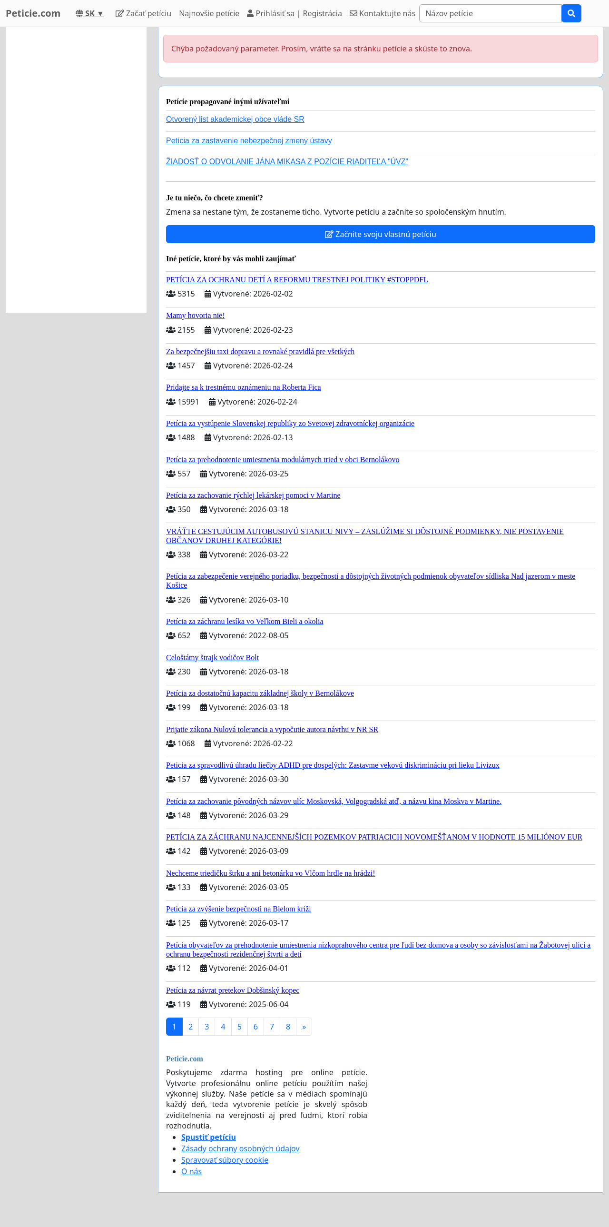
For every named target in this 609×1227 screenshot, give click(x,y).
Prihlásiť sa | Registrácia (294, 13)
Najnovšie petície (209, 13)
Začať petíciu (143, 13)
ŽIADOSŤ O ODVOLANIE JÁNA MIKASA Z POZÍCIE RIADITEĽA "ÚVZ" (287, 162)
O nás (191, 1171)
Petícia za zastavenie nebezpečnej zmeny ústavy (249, 141)
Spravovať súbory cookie (224, 1160)
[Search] (490, 13)
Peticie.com (33, 13)
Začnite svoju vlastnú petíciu (380, 234)
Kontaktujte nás (382, 13)
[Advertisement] (76, 170)
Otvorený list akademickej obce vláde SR (235, 119)
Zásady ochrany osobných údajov (240, 1148)
